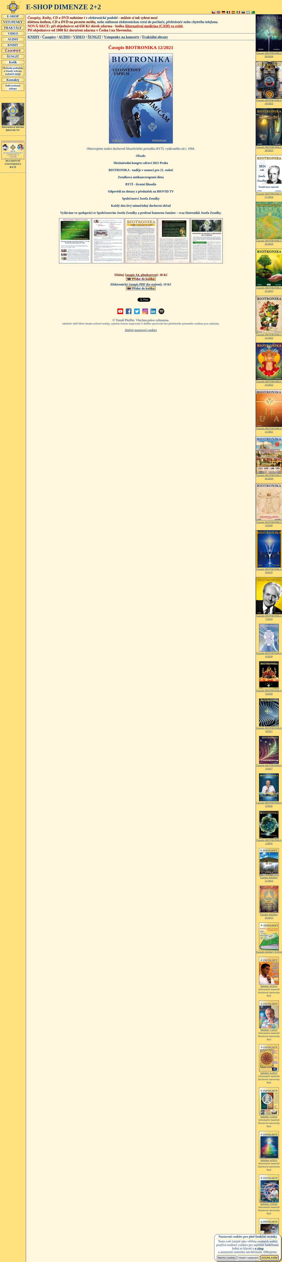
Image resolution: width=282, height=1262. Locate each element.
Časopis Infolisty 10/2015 (269, 915)
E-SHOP (13, 16)
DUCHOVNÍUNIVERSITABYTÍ (13, 163)
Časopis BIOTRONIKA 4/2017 (269, 728)
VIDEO (13, 33)
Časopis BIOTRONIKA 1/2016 (269, 840)
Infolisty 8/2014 (269, 985)
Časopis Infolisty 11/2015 (269, 878)
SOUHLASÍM (269, 1257)
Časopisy (49, 37)
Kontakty (13, 80)
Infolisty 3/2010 (269, 1202)
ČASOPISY (13, 50)
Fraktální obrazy (155, 37)
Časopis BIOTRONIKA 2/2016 (269, 803)
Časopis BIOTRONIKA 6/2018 (269, 653)
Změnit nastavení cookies (141, 330)
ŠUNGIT (13, 56)
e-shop (259, 1248)
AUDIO (13, 39)
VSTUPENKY (13, 22)
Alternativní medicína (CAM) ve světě (154, 26)
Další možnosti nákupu (13, 87)
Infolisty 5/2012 (269, 1115)
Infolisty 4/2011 (269, 1159)
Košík (13, 62)
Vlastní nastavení (248, 1257)
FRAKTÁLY (13, 27)
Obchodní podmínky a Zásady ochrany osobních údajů (13, 71)
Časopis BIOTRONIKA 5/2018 (269, 691)
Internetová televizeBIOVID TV (13, 127)
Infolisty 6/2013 (269, 1071)
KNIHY (13, 45)
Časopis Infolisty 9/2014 (269, 950)
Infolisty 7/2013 (269, 1028)
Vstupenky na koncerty (122, 37)
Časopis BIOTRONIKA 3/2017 (269, 765)
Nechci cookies (227, 1257)
